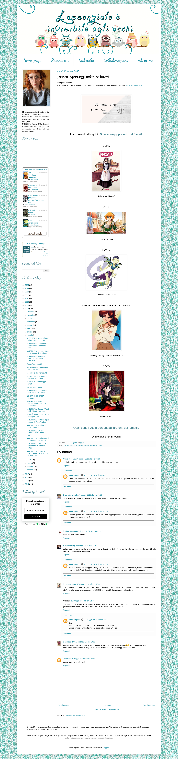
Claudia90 (67, 642)
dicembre (30, 312)
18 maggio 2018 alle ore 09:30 (88, 459)
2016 (27, 477)
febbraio (30, 466)
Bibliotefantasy (69, 545)
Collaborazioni (116, 60)
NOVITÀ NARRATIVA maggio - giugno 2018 (38, 415)
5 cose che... (69, 445)
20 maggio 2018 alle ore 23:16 (96, 564)
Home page (32, 60)
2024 (27, 288)
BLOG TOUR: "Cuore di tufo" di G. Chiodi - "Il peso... (38, 339)
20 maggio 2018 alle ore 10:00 (83, 642)
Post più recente (63, 705)
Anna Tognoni (74, 475)
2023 (27, 292)
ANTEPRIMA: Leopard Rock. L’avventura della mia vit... (38, 352)
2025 (27, 285)
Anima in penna (69, 459)
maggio (30, 335)
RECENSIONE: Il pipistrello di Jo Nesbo (37, 368)
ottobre (30, 318)
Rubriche (86, 60)
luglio (29, 329)
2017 (27, 474)
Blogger (106, 748)
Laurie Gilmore (34, 179)
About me (146, 60)
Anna (32, 247)
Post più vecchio (149, 705)
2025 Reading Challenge (35, 243)
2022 (27, 295)
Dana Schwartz (34, 189)
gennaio (30, 470)
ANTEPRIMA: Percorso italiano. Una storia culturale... (35, 359)
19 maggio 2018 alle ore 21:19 (82, 601)
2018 (27, 309)
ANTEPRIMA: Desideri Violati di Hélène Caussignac (38, 410)
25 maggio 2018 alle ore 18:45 (83, 659)
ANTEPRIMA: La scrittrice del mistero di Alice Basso (38, 392)
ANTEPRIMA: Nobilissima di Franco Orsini (37, 426)
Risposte (68, 471)
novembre (31, 315)
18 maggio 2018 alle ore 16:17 (87, 545)
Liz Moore (32, 214)
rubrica (100, 445)
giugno (30, 332)
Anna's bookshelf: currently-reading (35, 169)
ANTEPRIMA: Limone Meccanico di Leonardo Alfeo (36, 433)
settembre (31, 322)
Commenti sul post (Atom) (75, 715)
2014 (27, 484)
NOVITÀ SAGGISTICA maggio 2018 (35, 397)
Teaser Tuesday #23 (34, 364)
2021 (27, 298)
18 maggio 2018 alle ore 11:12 (91, 531)
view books (45, 256)
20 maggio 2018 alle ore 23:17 (96, 475)
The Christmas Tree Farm (32, 175)
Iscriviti (36, 516)
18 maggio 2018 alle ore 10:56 (90, 495)
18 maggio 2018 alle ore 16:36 (88, 584)
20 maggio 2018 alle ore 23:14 (96, 620)
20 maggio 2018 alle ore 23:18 (96, 511)
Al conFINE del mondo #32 (37, 373)
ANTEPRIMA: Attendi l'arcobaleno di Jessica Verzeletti (36, 403)
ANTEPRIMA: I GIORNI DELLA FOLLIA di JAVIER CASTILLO (37, 453)
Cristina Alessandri (70, 531)
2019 (27, 305)
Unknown (67, 659)
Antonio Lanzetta (34, 225)
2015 (27, 481)
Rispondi (66, 466)
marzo (29, 463)
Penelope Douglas (30, 204)
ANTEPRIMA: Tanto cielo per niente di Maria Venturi (38, 421)
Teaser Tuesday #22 (34, 387)
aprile (29, 460)
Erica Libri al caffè (70, 495)
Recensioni (60, 60)
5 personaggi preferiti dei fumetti (85, 445)
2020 (27, 302)
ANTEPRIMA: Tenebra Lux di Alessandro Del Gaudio (38, 439)
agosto (30, 325)
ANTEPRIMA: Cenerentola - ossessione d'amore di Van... (37, 346)
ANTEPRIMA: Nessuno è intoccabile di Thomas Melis (36, 446)
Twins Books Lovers (133, 85)
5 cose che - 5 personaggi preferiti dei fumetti (36, 377)
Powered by (36, 524)
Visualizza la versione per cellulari (106, 709)
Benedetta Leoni (69, 584)
